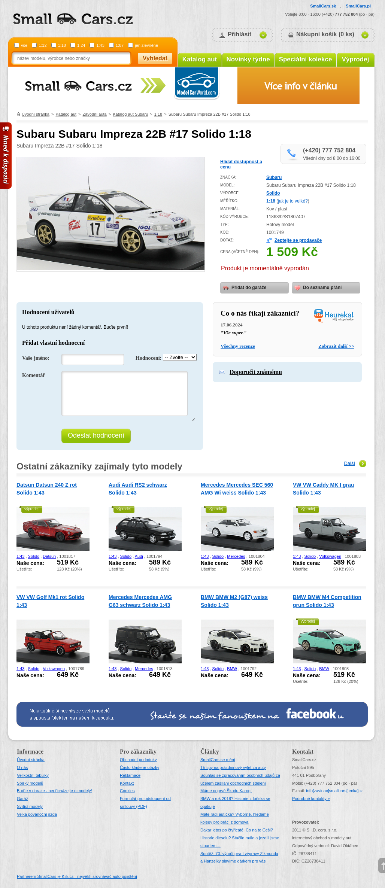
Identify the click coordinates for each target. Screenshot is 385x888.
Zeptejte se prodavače (298, 240)
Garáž (22, 798)
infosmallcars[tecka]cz (334, 790)
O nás (22, 767)
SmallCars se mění (217, 759)
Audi (139, 556)
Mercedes (236, 556)
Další (349, 463)
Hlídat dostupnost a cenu (241, 164)
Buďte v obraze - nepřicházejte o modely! (54, 790)
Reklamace (130, 775)
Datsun (49, 556)
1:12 (42, 45)
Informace (30, 751)
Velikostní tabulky (33, 775)
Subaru (274, 177)
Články (209, 751)
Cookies (127, 790)
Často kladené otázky (139, 767)
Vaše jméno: (35, 358)
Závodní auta (95, 114)
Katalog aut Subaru (130, 114)
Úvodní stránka (35, 114)
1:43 (100, 45)
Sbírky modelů (30, 783)
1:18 (62, 45)
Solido (273, 193)
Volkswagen (330, 556)
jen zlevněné (146, 45)
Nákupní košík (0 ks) (325, 34)
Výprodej (355, 59)
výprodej (31, 509)
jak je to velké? (292, 201)
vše (24, 45)
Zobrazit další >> (336, 346)
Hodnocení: (148, 358)
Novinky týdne (248, 59)
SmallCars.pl (358, 6)
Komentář (33, 375)
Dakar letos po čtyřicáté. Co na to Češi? (236, 830)
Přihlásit (239, 34)
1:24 (81, 45)
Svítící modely (30, 806)
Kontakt (127, 783)
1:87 (120, 45)
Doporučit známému (256, 372)
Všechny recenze (238, 346)
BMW (232, 668)
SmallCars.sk (323, 6)
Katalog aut (199, 59)
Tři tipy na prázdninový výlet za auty (233, 767)
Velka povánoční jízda (37, 814)
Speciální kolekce (305, 59)
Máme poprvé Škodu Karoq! (226, 790)
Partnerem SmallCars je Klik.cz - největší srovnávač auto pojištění (77, 876)
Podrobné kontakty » (311, 798)
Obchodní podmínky (138, 759)
